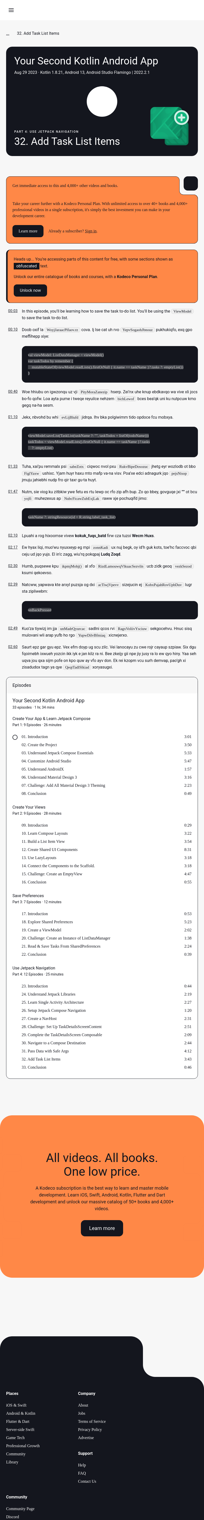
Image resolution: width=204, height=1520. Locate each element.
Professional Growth (23, 1447)
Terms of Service (92, 1422)
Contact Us (87, 1482)
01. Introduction (35, 738)
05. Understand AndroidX (43, 770)
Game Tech (15, 1439)
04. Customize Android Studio (46, 762)
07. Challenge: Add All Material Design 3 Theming (63, 786)
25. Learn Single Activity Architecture (53, 1003)
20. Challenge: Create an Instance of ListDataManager (66, 939)
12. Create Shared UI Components (50, 850)
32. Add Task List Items (41, 1060)
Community (15, 1455)
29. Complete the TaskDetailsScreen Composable (62, 1036)
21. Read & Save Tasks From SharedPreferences (61, 947)
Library (12, 1463)
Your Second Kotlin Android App (48, 701)
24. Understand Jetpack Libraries (48, 995)
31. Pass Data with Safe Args (45, 1052)
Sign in (91, 231)
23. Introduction (35, 987)
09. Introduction (35, 826)
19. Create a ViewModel (41, 931)
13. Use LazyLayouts (39, 859)
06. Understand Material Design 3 (49, 778)
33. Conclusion (34, 1068)
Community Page (20, 1510)
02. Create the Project (39, 746)
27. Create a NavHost (39, 1019)
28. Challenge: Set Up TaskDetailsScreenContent (62, 1028)
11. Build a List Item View (43, 842)
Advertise (86, 1439)
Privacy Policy (90, 1430)
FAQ (82, 1474)
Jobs (81, 1414)
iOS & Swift (16, 1406)
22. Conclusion (34, 955)
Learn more (28, 231)
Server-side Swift (20, 1430)
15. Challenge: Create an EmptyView (52, 875)
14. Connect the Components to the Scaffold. (58, 867)
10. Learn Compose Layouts (45, 834)
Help (82, 1466)
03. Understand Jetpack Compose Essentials (57, 754)
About (83, 1406)
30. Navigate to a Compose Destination (54, 1044)
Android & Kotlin (20, 1414)
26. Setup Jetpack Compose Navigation (54, 1011)
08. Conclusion (34, 794)
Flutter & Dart (18, 1422)
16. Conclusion (34, 883)
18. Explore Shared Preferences (47, 923)
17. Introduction (35, 915)
